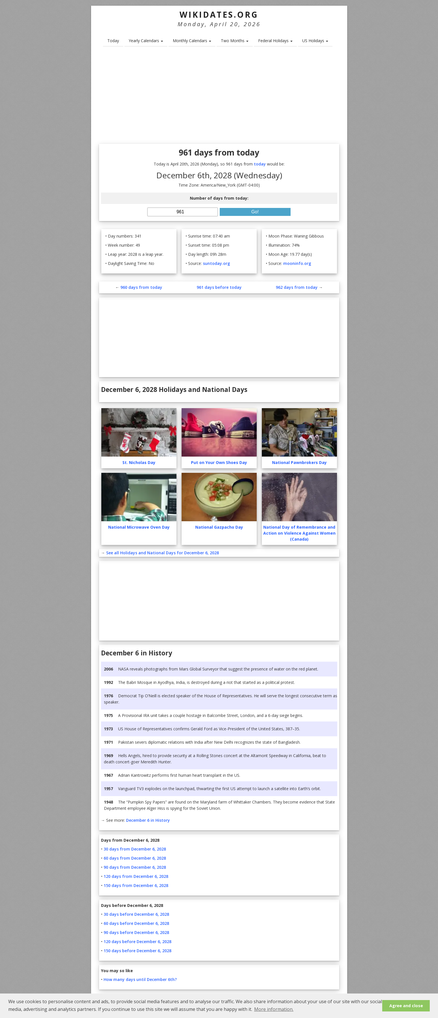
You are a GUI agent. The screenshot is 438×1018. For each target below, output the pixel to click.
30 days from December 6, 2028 (135, 849)
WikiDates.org (219, 14)
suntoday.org (216, 263)
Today (113, 40)
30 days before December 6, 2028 (136, 914)
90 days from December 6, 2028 (135, 867)
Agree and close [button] (406, 1005)
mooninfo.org (297, 263)
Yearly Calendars (146, 40)
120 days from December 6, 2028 (136, 876)
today (260, 164)
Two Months (234, 40)
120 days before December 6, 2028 (137, 941)
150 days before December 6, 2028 (137, 950)
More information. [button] (273, 1009)
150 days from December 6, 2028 (136, 885)
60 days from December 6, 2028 (135, 858)
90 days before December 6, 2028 (136, 932)
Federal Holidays (275, 40)
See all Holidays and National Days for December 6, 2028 (162, 552)
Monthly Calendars (192, 40)
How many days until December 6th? (140, 979)
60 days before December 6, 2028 (136, 923)
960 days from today (141, 287)
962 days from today (297, 287)
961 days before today (219, 287)
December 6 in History (148, 820)
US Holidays (315, 40)
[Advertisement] (219, 97)
